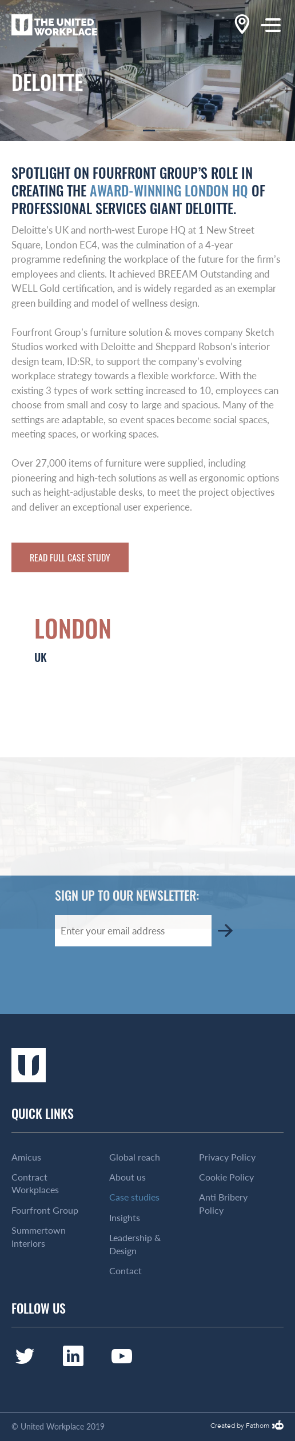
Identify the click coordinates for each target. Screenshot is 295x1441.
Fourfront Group (44, 1210)
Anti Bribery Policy (223, 1203)
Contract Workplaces (35, 1183)
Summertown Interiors (38, 1236)
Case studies (134, 1197)
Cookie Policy (226, 1177)
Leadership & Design (135, 1244)
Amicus (26, 1157)
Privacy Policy (227, 1157)
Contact (125, 1271)
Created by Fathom (239, 1426)
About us (127, 1177)
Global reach (134, 1157)
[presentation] (142, 980)
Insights (124, 1217)
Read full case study (70, 557)
